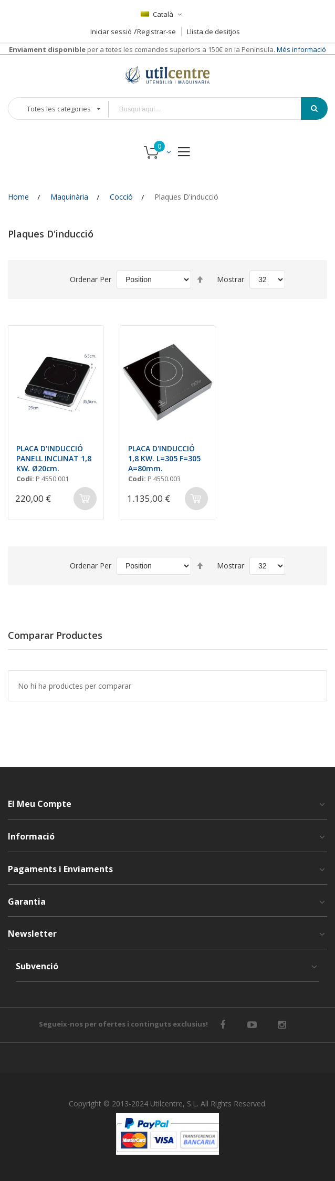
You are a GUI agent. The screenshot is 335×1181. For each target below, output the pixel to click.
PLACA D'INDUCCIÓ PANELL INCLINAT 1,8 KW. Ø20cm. (53, 458)
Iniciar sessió (111, 31)
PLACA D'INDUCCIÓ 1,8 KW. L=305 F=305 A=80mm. (164, 458)
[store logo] (167, 75)
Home (18, 197)
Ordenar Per (90, 279)
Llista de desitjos (213, 31)
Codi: (25, 478)
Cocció (121, 197)
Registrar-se (156, 31)
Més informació (300, 49)
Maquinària (69, 197)
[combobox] (212, 109)
